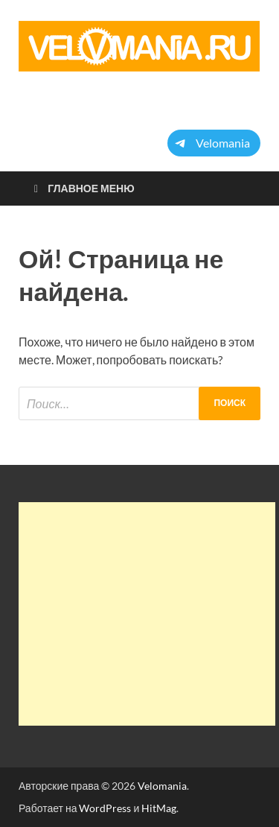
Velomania (162, 785)
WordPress (105, 808)
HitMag (158, 808)
